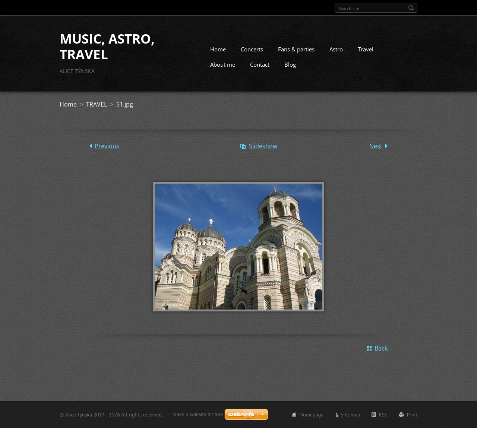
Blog (290, 64)
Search (411, 8)
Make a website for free (198, 414)
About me (222, 64)
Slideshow (263, 146)
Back (381, 348)
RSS (383, 414)
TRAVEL (96, 104)
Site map (350, 414)
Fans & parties (296, 49)
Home (218, 49)
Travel (365, 49)
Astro (336, 49)
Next (375, 146)
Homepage (311, 414)
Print (412, 414)
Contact (259, 64)
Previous (107, 146)
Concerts (252, 49)
